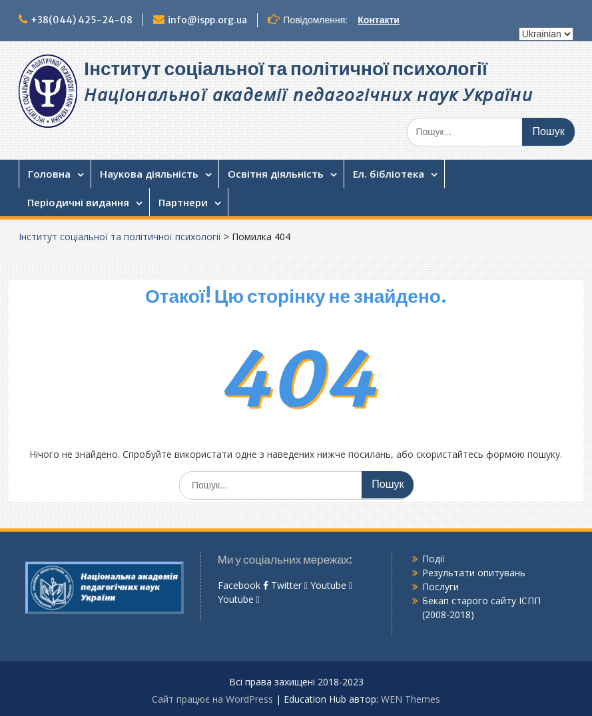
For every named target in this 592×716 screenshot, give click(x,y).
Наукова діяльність (149, 173)
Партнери (183, 202)
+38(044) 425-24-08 (82, 20)
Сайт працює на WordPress (212, 699)
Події (433, 558)
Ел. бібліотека (388, 173)
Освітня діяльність (276, 173)
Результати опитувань (473, 572)
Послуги (440, 586)
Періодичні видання (78, 202)
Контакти (379, 20)
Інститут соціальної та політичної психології (285, 69)
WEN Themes (410, 699)
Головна (49, 173)
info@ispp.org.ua (207, 20)
